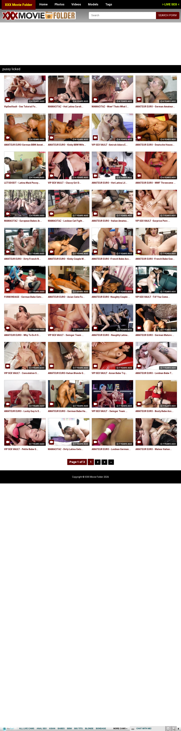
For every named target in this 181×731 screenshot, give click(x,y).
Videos (76, 4)
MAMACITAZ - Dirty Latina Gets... (68, 482)
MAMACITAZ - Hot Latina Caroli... (68, 106)
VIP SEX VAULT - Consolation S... (24, 399)
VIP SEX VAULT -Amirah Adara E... (112, 148)
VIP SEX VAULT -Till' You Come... (155, 315)
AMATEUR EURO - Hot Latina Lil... (112, 190)
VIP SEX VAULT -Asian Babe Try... (112, 399)
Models (93, 4)
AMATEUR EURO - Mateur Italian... (156, 482)
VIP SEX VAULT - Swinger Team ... (68, 357)
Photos (59, 4)
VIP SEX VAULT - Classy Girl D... (67, 190)
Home (43, 4)
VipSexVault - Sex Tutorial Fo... (23, 106)
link (178, 680)
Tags (108, 4)
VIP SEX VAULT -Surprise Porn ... (155, 232)
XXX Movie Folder (18, 5)
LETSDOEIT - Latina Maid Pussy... (24, 190)
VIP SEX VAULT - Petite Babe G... (24, 482)
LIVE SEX (170, 4)
